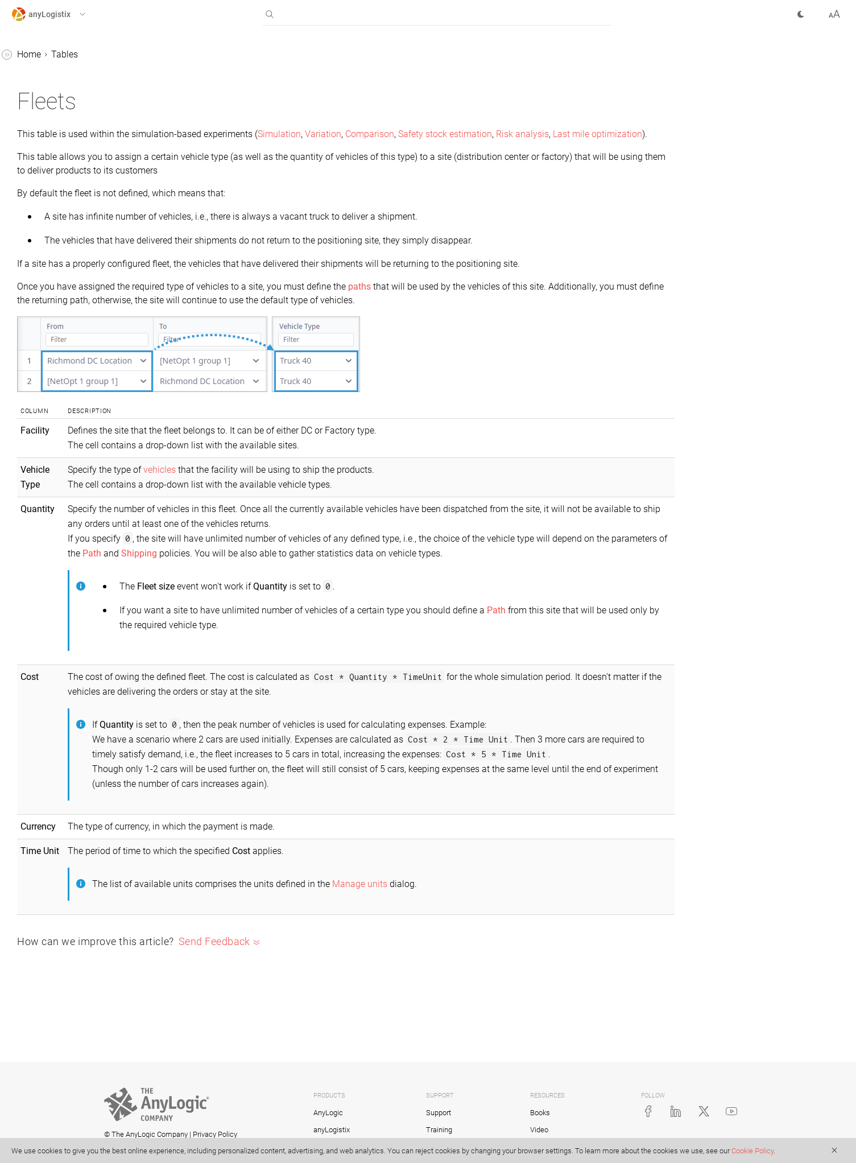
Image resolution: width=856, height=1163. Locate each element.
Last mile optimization (289, 147)
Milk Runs (41, 474)
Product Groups (53, 691)
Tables (235, 54)
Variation (493, 134)
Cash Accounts (52, 107)
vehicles (327, 510)
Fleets (34, 301)
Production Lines (55, 820)
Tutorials (29, 1123)
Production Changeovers (71, 799)
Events (35, 237)
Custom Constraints (61, 128)
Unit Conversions (56, 1015)
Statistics (29, 1101)
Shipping (39, 907)
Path (441, 594)
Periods (37, 604)
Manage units (527, 954)
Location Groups (55, 431)
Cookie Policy (752, 1150)
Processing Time (55, 647)
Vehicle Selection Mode (68, 1058)
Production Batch (56, 777)
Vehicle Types (49, 1080)
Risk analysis (214, 147)
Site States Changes (61, 885)
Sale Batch (43, 864)
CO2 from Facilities (60, 64)
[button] (59, 14)
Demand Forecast (57, 193)
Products (39, 842)
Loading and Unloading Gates (81, 410)
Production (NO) (54, 734)
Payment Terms (53, 561)
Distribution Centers (61, 215)
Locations (41, 453)
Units (32, 1037)
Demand (38, 172)
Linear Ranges (50, 388)
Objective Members (60, 496)
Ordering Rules (51, 518)
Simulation (450, 134)
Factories (40, 280)
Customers (43, 150)
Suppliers (40, 950)
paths (530, 313)
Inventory (40, 366)
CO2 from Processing (64, 85)
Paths (33, 539)
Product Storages (56, 712)
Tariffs (34, 972)
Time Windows (51, 993)
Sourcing (39, 928)
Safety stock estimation (616, 134)
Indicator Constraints (63, 345)
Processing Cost (54, 626)
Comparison (540, 134)
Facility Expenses (56, 258)
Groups (36, 323)
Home (200, 54)
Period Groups (50, 583)
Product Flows (50, 669)
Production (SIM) (55, 755)
